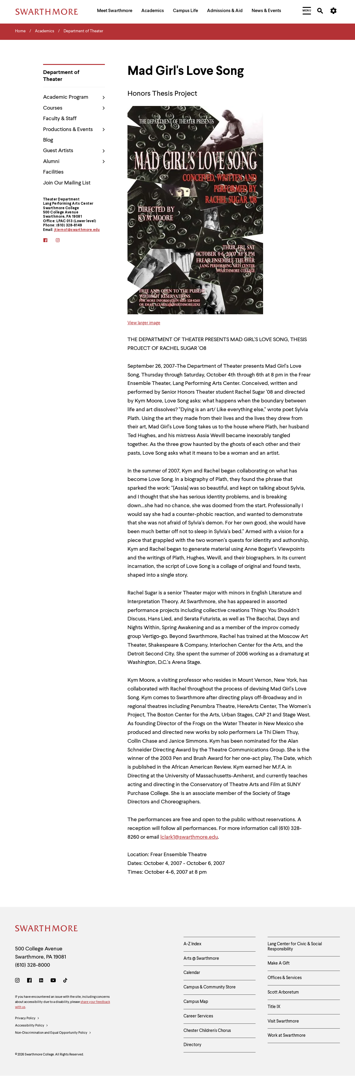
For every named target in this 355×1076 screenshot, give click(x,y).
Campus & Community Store (210, 987)
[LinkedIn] (41, 981)
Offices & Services (285, 978)
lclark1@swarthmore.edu (189, 837)
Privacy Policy (27, 1018)
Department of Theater (61, 76)
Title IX (274, 1007)
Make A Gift (279, 963)
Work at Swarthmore (287, 1035)
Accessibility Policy (31, 1026)
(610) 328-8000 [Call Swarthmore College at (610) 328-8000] (32, 965)
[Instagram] (18, 981)
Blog (48, 140)
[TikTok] (65, 981)
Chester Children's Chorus (207, 1031)
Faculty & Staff (60, 118)
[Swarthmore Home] (46, 929)
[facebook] (49, 240)
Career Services (198, 1016)
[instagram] (61, 240)
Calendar (192, 973)
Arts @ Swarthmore (201, 958)
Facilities (53, 172)
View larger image (143, 323)
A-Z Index (192, 944)
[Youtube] (53, 981)
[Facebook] (29, 981)
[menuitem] (114, 11)
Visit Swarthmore (283, 1021)
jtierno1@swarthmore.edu (77, 230)
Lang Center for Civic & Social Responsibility (295, 946)
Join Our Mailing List (66, 183)
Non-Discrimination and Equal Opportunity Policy (53, 1033)
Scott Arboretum (283, 992)
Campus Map (196, 1002)
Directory (192, 1045)
